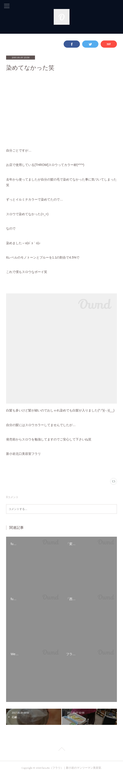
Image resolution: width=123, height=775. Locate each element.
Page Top (61, 749)
